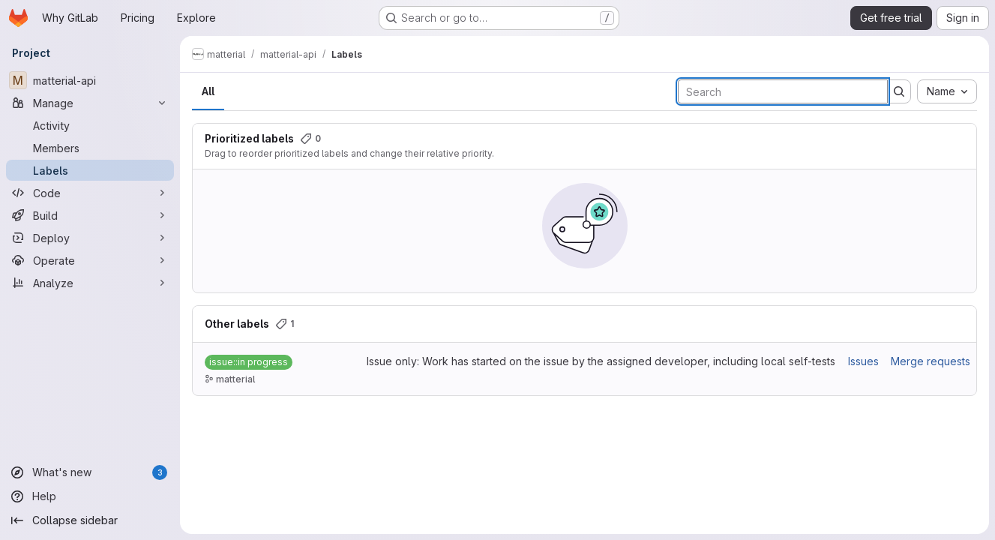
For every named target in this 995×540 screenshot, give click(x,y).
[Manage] (90, 102)
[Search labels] (783, 92)
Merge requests (930, 361)
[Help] (90, 496)
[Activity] (90, 125)
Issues (863, 361)
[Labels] (90, 170)
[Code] (90, 192)
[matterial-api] (90, 80)
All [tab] (208, 91)
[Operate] (90, 260)
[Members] (90, 147)
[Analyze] (90, 282)
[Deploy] (90, 237)
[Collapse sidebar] (90, 520)
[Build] (90, 215)
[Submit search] (899, 92)
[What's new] (90, 472)
